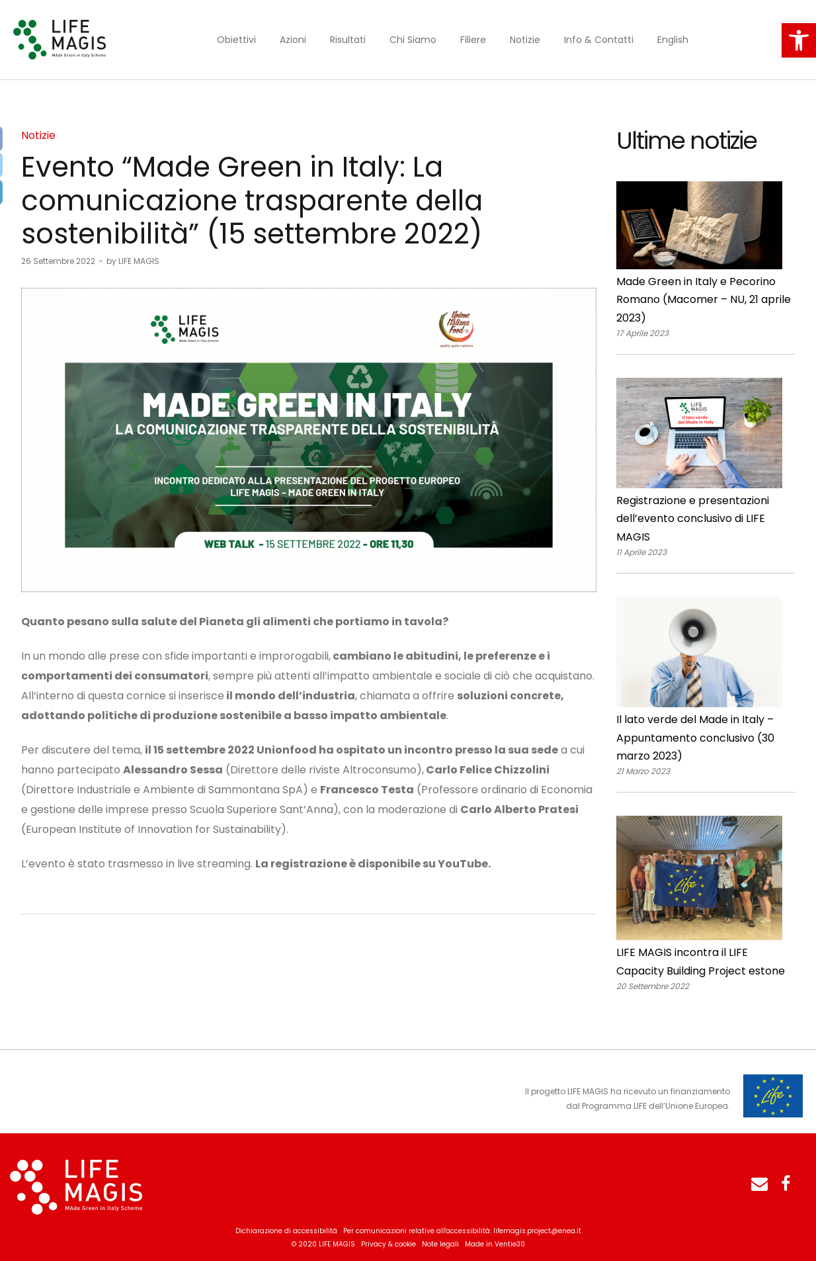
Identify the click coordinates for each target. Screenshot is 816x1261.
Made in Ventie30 (495, 1244)
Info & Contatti (598, 39)
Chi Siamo (412, 39)
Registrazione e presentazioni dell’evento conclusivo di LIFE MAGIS (692, 518)
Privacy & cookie (388, 1244)
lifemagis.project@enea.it (537, 1231)
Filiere (473, 39)
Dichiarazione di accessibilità (286, 1231)
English (672, 39)
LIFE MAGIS (132, 261)
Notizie (525, 39)
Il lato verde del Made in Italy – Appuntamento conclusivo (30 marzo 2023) (695, 737)
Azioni (293, 39)
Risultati (348, 39)
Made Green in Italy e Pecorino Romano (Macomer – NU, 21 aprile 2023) (703, 300)
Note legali (440, 1244)
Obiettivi (236, 39)
